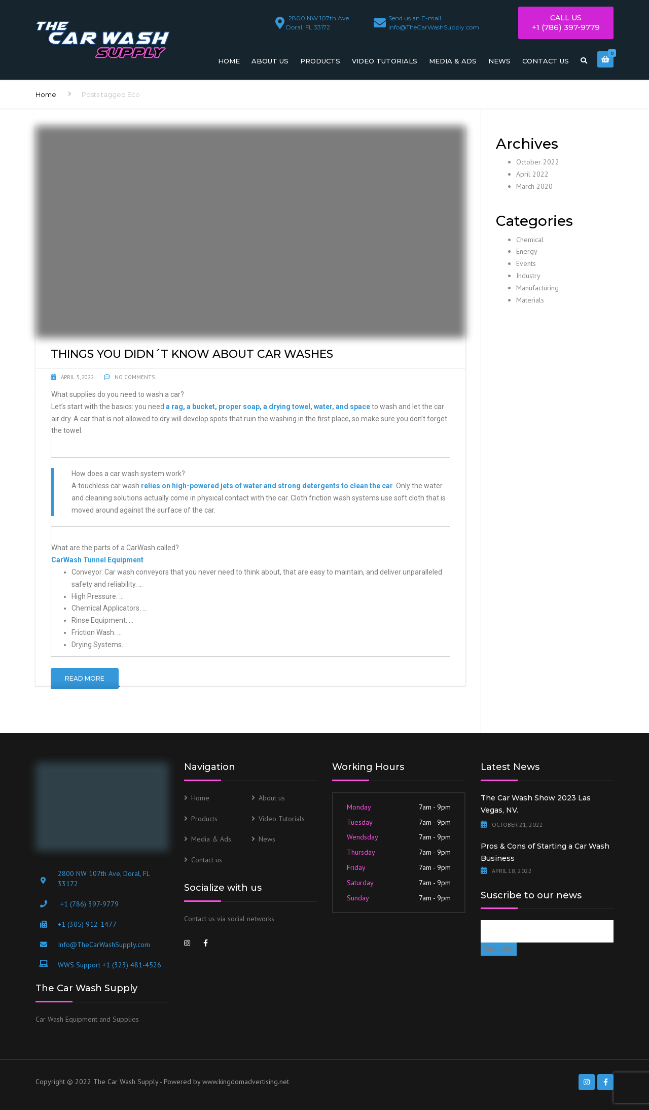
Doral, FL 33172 (318, 21)
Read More (84, 678)
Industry (528, 275)
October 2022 (537, 161)
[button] (250, 395)
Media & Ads (453, 61)
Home (229, 61)
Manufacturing (537, 287)
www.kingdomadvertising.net (245, 1081)
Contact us (545, 61)
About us (270, 61)
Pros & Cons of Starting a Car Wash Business (545, 852)
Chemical (530, 239)
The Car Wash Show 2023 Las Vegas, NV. (536, 804)
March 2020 (534, 186)
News (499, 61)
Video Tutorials (384, 61)
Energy (526, 251)
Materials (530, 300)
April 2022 (532, 174)
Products (320, 61)
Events (526, 263)
